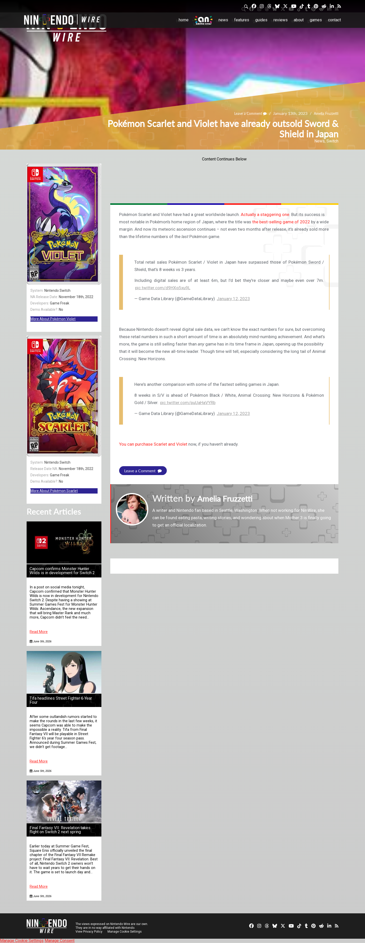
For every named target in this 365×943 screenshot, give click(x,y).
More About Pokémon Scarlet (54, 491)
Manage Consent (60, 940)
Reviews (280, 19)
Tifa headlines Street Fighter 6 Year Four (61, 700)
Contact (334, 19)
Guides (261, 19)
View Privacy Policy (89, 931)
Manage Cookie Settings (125, 931)
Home (184, 19)
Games (316, 19)
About (299, 19)
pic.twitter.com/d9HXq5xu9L (162, 287)
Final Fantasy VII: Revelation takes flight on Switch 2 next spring (60, 829)
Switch (332, 141)
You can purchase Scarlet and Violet (153, 444)
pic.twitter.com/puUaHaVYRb (187, 402)
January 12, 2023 (233, 298)
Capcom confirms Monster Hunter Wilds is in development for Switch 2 (62, 570)
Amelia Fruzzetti (324, 113)
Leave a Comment (245, 113)
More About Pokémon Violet (53, 319)
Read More (39, 632)
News (223, 19)
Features (241, 19)
